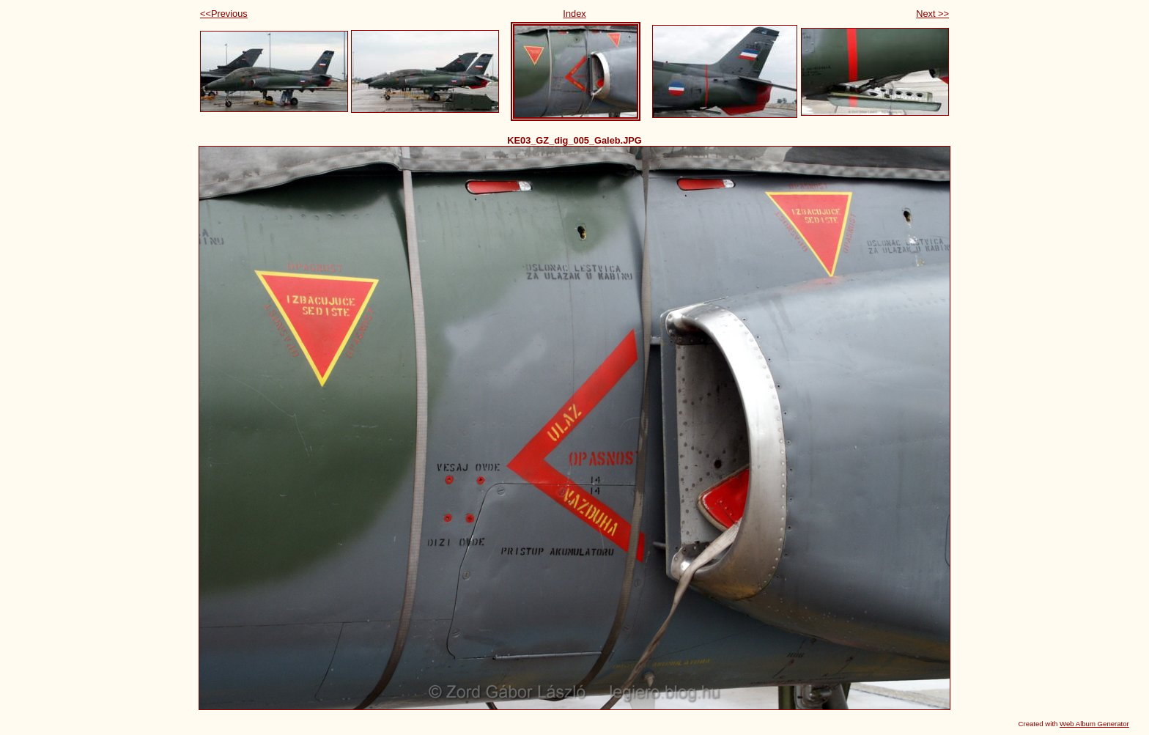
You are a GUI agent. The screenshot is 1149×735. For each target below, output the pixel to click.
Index (574, 13)
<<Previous (224, 13)
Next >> (932, 13)
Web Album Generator (1094, 724)
